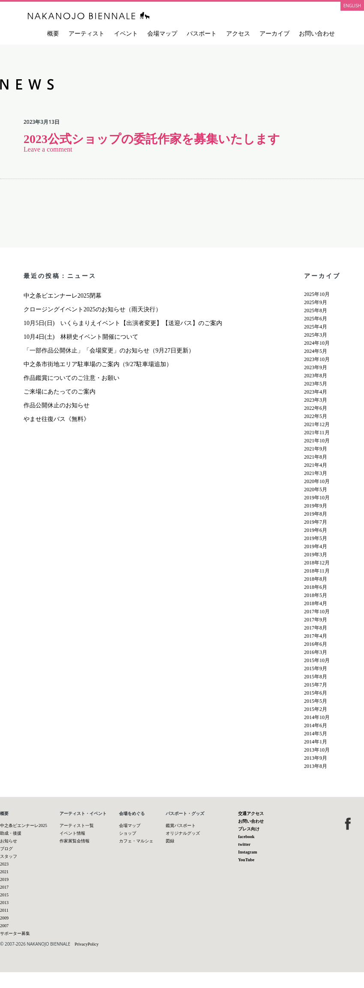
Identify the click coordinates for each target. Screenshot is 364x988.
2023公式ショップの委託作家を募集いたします (152, 139)
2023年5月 (315, 384)
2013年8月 (315, 766)
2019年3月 (315, 555)
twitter (244, 844)
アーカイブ (274, 33)
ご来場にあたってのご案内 (59, 391)
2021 (4, 871)
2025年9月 (315, 302)
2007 (4, 925)
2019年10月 (317, 498)
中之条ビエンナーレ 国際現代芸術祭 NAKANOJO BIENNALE (89, 15)
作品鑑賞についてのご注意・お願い (71, 378)
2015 (4, 894)
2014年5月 (315, 734)
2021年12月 (317, 424)
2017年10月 (317, 612)
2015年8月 (315, 677)
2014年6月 (315, 725)
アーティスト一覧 (77, 825)
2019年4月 (315, 546)
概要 (53, 33)
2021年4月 (315, 465)
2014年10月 (317, 717)
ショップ (127, 833)
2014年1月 (315, 742)
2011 (4, 910)
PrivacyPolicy (86, 944)
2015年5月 (315, 701)
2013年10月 (317, 750)
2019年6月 (315, 530)
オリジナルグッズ (183, 833)
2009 (4, 918)
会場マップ (162, 33)
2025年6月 (315, 319)
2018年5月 (315, 595)
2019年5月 (315, 538)
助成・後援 (10, 833)
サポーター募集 (15, 933)
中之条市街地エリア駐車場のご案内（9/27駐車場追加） (98, 364)
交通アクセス (251, 813)
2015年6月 (315, 693)
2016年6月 (315, 644)
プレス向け (249, 829)
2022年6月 (315, 408)
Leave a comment (48, 149)
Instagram (247, 852)
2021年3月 (315, 473)
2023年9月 (315, 367)
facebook (246, 836)
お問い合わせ (317, 33)
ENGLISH (352, 6)
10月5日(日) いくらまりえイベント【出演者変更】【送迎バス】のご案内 (123, 323)
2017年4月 (315, 636)
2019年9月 (315, 506)
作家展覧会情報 (75, 841)
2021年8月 (315, 457)
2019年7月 (315, 522)
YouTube (246, 859)
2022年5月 (315, 416)
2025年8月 (315, 310)
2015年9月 (315, 669)
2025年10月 (317, 294)
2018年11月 (317, 571)
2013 (4, 902)
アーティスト (86, 33)
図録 (170, 841)
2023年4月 (315, 392)
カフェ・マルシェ (136, 841)
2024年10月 (317, 343)
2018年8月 (315, 579)
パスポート (202, 33)
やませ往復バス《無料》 (57, 419)
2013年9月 (315, 758)
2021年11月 (317, 433)
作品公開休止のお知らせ (57, 405)
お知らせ (8, 841)
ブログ (6, 848)
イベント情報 (72, 833)
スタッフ (8, 856)
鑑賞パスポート (181, 825)
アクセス (238, 33)
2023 (4, 864)
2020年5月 (315, 490)
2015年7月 (315, 685)
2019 (4, 879)
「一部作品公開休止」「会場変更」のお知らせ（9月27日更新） (109, 350)
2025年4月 (315, 327)
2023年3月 (315, 400)
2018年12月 (317, 563)
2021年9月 (315, 449)
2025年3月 (315, 335)
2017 (4, 887)
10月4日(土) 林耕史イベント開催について (81, 337)
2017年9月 (315, 620)
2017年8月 (315, 628)
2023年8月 (315, 376)
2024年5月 (315, 351)
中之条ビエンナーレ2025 (23, 825)
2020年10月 (317, 481)
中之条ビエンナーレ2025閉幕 (62, 296)
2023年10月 (317, 359)
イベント (126, 33)
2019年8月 (315, 514)
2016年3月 (315, 652)
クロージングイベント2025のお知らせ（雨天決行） (92, 309)
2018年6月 (315, 587)
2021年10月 (317, 441)
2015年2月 (315, 709)
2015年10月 (317, 660)
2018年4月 (315, 603)
